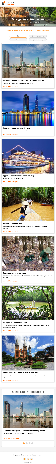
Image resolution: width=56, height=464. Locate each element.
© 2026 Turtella (28, 462)
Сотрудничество (26, 455)
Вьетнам (28, 22)
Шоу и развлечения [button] (38, 36)
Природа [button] (18, 40)
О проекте (16, 455)
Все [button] (18, 36)
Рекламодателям (37, 455)
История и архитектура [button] (38, 40)
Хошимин (36, 22)
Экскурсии (20, 22)
